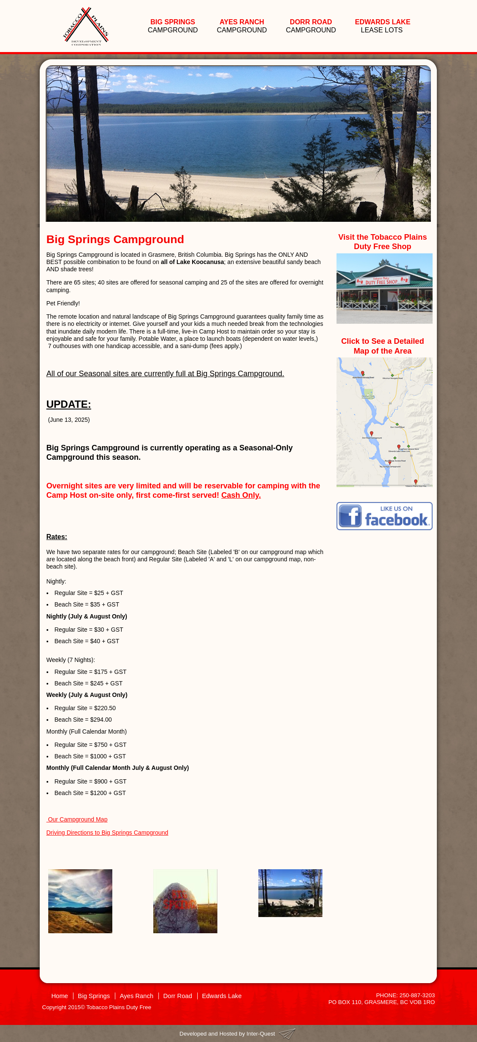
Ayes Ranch (136, 996)
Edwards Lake (222, 996)
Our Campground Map (77, 819)
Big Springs (94, 996)
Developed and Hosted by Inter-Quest (227, 1033)
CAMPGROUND (173, 26)
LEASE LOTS (382, 26)
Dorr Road (177, 996)
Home (59, 996)
